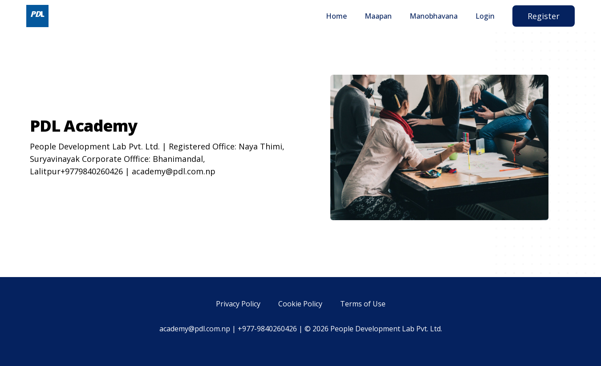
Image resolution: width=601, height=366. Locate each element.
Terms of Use (363, 304)
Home (336, 16)
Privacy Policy (238, 304)
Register (544, 16)
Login (485, 16)
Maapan (378, 16)
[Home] (37, 16)
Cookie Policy (300, 304)
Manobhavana (434, 16)
